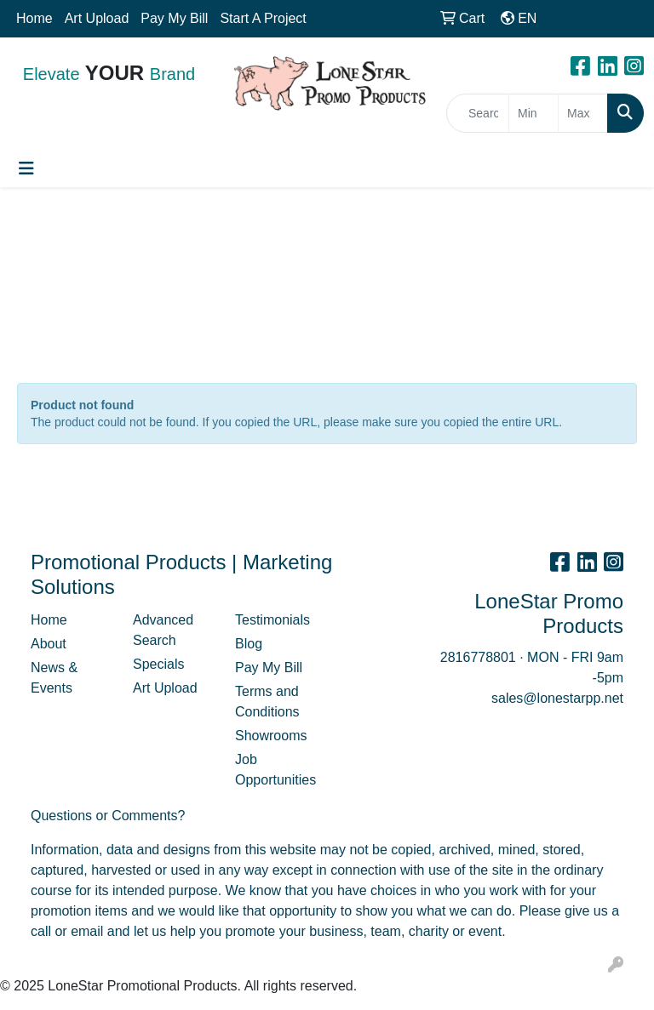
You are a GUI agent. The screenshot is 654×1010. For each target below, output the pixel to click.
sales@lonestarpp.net (557, 698)
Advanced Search (163, 630)
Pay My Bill (174, 18)
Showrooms (271, 735)
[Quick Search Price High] (583, 113)
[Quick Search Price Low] (533, 113)
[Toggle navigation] (26, 168)
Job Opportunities (275, 769)
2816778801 (478, 657)
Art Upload (97, 18)
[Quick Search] (477, 113)
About (48, 643)
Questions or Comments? (108, 815)
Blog (248, 643)
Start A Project (263, 18)
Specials (158, 664)
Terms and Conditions (267, 701)
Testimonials (272, 620)
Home (34, 18)
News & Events (54, 677)
